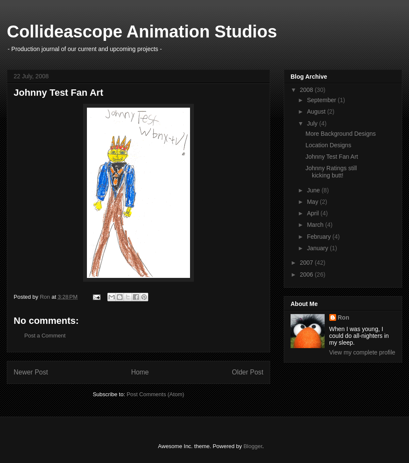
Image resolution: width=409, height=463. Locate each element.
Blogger (252, 446)
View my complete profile (362, 352)
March (316, 224)
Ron (343, 317)
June (314, 190)
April (313, 213)
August (317, 111)
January (318, 248)
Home (140, 372)
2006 (307, 274)
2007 (307, 262)
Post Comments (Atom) (155, 394)
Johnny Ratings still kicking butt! (331, 172)
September (322, 100)
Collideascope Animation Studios (142, 31)
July (313, 123)
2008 (307, 89)
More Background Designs (340, 133)
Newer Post (31, 372)
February (319, 236)
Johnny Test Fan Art (331, 156)
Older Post (247, 372)
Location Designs (328, 145)
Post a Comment (45, 335)
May (313, 201)
